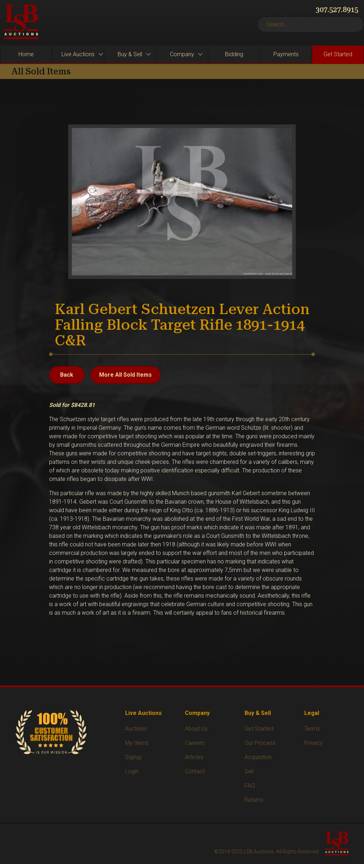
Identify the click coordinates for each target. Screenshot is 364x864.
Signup (133, 757)
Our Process (260, 743)
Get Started (259, 728)
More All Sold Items (125, 374)
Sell (249, 771)
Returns (254, 799)
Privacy (313, 743)
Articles (194, 757)
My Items (137, 743)
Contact (195, 771)
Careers (194, 743)
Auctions (136, 728)
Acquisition (258, 757)
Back (66, 374)
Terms (312, 728)
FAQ (250, 785)
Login (132, 771)
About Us (196, 728)
